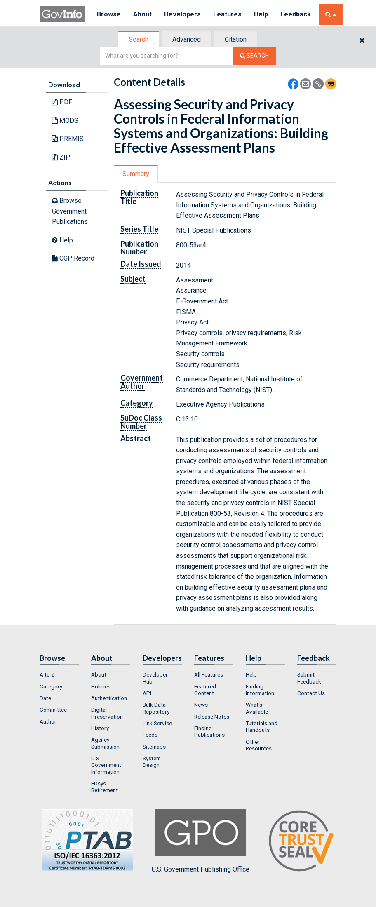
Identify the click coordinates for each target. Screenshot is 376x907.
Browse (109, 14)
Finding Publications (209, 731)
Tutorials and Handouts (261, 726)
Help (261, 14)
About (142, 14)
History (100, 728)
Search (138, 39)
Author (48, 721)
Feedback (295, 14)
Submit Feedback (309, 677)
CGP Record (73, 258)
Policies (100, 686)
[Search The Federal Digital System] (254, 56)
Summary (135, 174)
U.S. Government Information (106, 765)
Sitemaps (154, 746)
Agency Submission (105, 743)
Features (227, 14)
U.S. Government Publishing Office (200, 841)
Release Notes (211, 716)
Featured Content (205, 689)
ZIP (61, 157)
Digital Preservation (107, 712)
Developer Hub (155, 677)
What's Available (257, 707)
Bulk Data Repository (156, 707)
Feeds (150, 734)
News (201, 704)
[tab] (139, 39)
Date (45, 698)
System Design (152, 761)
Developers (182, 14)
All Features (208, 674)
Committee (53, 709)
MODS (65, 121)
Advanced (186, 39)
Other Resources (259, 745)
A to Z (47, 674)
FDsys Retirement (104, 786)
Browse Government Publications (70, 211)
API (147, 693)
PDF (62, 102)
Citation (236, 39)
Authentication (109, 698)
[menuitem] (59, 674)
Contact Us (311, 693)
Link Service (157, 723)
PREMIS (68, 139)
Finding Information (260, 689)
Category (51, 686)
